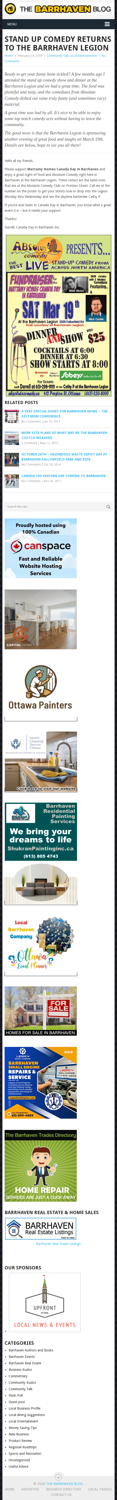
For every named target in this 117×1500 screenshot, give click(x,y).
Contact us (61, 1495)
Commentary (18, 1376)
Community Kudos (22, 1382)
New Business (19, 1434)
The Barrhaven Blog (64, 1484)
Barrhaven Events (22, 1357)
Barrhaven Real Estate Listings (58, 1244)
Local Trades (100, 1489)
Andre (9, 55)
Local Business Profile (24, 1408)
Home (9, 1489)
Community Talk (58, 55)
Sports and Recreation (25, 1454)
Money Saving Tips (23, 1428)
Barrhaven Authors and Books (31, 1350)
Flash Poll (16, 1395)
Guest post (17, 1402)
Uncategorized (19, 1460)
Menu (12, 24)
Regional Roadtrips (23, 1447)
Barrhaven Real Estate (25, 1363)
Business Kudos (20, 1370)
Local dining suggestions (27, 1415)
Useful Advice (18, 1466)
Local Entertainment (83, 55)
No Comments (31, 421)
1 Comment (29, 443)
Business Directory (63, 1489)
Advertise (30, 1489)
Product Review (20, 1441)
